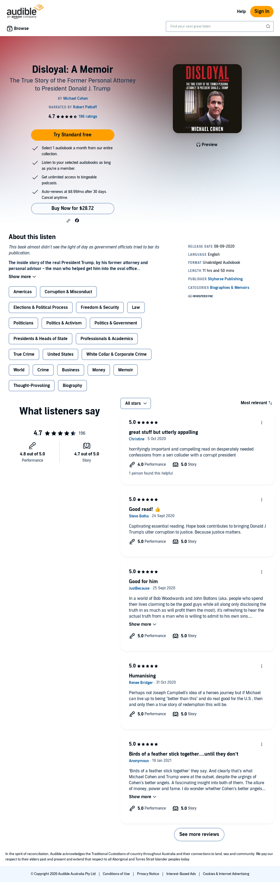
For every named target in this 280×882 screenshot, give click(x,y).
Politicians (23, 323)
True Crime (23, 354)
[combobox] (220, 26)
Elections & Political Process (40, 307)
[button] (68, 221)
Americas (22, 292)
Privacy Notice (148, 874)
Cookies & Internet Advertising (226, 874)
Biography (72, 385)
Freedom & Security (100, 307)
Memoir (125, 370)
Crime (43, 370)
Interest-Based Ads (181, 874)
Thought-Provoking (31, 385)
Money (98, 370)
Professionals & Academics (106, 338)
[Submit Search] (269, 26)
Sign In (261, 11)
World (18, 370)
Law (136, 307)
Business (70, 370)
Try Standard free (73, 135)
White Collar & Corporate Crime (116, 354)
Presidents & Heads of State (40, 338)
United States (60, 354)
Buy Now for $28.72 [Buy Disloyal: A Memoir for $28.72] (72, 208)
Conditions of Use (117, 874)
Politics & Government (115, 323)
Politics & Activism (64, 323)
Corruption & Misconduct (68, 292)
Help (241, 11)
